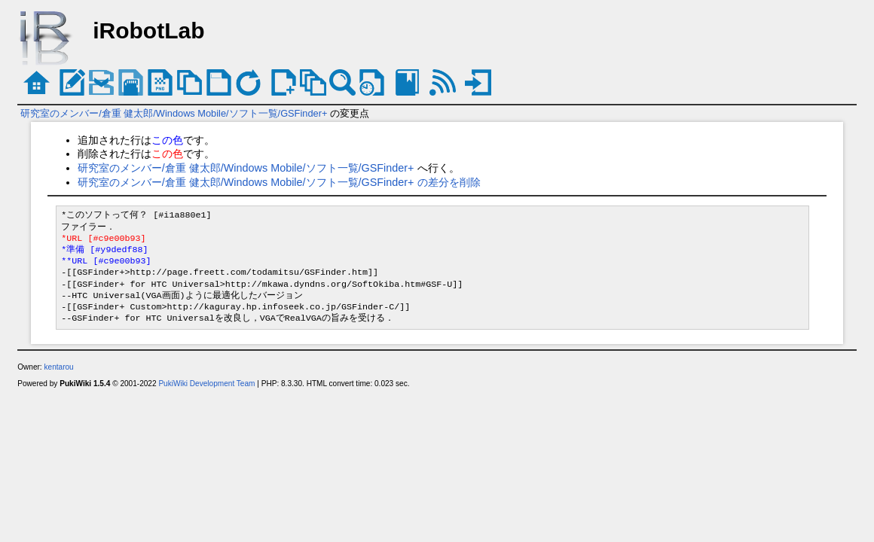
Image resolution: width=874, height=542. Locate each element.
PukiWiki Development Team (206, 383)
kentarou (58, 367)
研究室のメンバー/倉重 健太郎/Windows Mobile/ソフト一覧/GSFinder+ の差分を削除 (279, 182)
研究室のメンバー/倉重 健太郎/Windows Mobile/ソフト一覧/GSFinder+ (173, 113)
